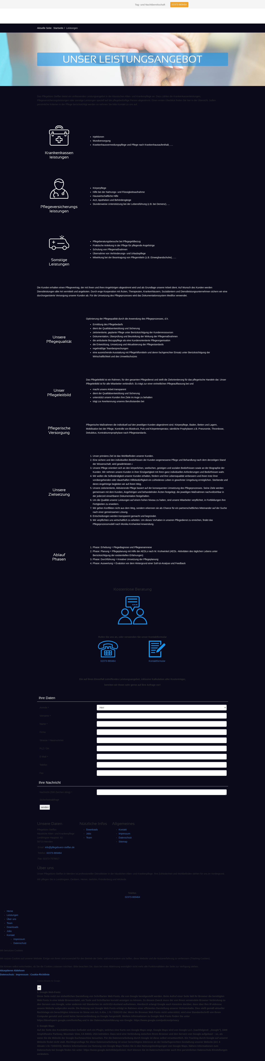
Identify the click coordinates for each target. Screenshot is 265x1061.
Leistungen (12, 915)
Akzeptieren (6, 970)
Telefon (43, 764)
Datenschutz (125, 837)
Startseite (58, 28)
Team (89, 837)
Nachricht (56, 792)
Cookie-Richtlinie (39, 974)
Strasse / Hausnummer (52, 740)
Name (44, 724)
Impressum (124, 833)
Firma (43, 732)
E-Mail (44, 756)
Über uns (11, 919)
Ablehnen (19, 970)
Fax (42, 773)
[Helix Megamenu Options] (258, 16)
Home (10, 911)
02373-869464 (179, 4)
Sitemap (123, 841)
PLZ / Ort (44, 748)
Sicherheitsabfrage (49, 799)
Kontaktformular (157, 661)
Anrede (44, 707)
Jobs (88, 833)
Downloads (92, 829)
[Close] (39, 987)
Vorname (45, 715)
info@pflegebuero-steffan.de (59, 847)
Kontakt (123, 829)
